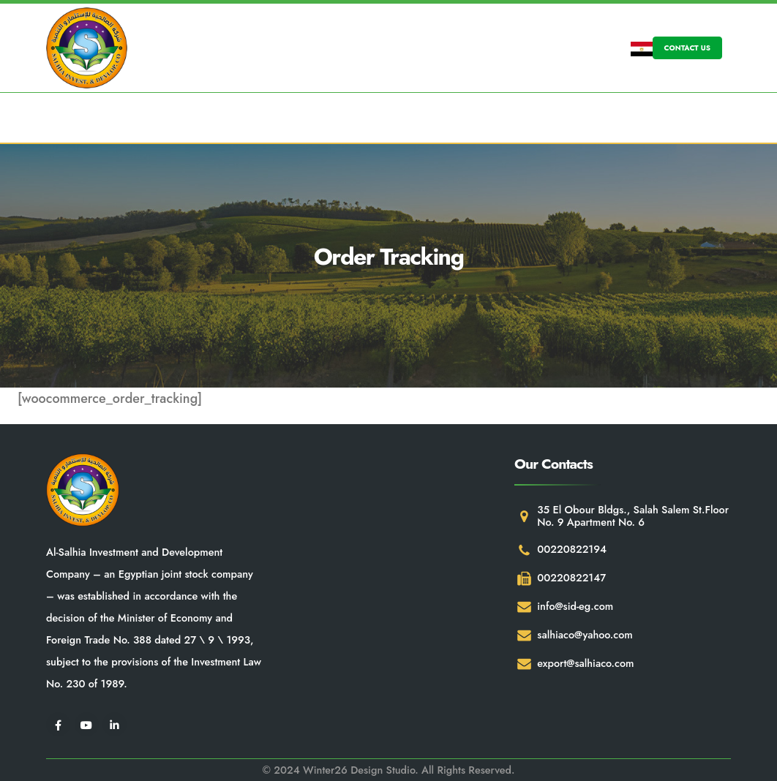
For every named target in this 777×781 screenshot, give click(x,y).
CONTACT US (687, 47)
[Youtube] (87, 724)
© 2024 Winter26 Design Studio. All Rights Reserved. (388, 770)
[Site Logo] (86, 47)
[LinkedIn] (114, 724)
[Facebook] (58, 724)
